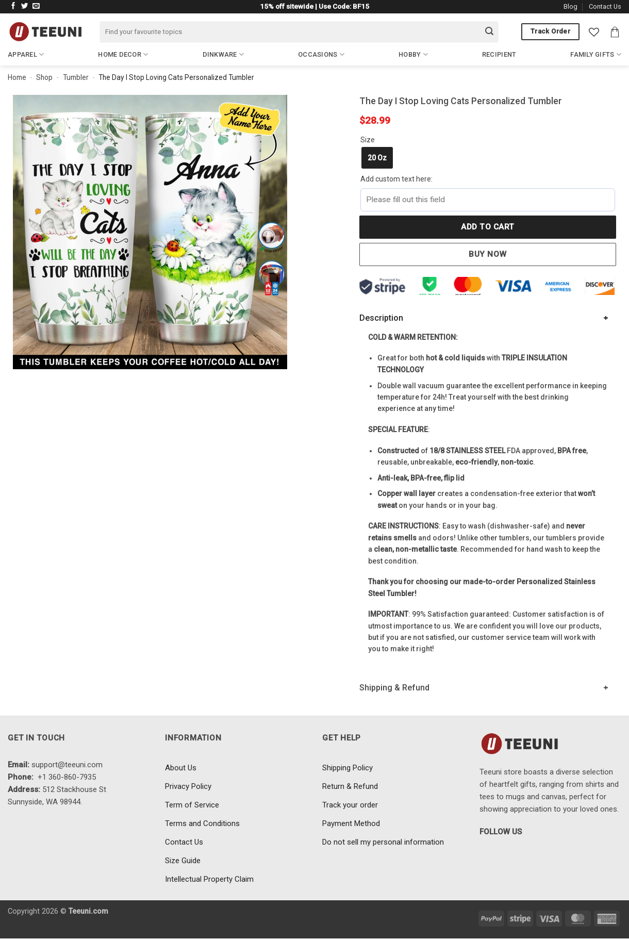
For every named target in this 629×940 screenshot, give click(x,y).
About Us (180, 767)
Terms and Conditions (202, 823)
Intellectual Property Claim (209, 879)
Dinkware (223, 54)
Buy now (487, 254)
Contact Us (605, 6)
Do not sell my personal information (383, 842)
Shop (44, 77)
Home (17, 77)
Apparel (26, 54)
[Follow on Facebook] (13, 6)
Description (381, 318)
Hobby (413, 54)
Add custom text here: (396, 179)
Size (367, 140)
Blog (570, 6)
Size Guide (183, 860)
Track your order (350, 805)
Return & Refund (350, 786)
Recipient (499, 54)
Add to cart (487, 227)
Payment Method (351, 823)
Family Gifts (595, 54)
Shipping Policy (347, 767)
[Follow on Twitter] (24, 6)
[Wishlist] (594, 32)
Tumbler (76, 77)
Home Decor (123, 54)
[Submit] (489, 32)
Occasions (321, 54)
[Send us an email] (36, 6)
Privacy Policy (188, 786)
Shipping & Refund (394, 687)
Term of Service (192, 805)
